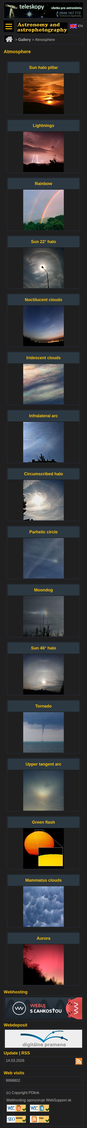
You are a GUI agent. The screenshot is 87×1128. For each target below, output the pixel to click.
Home (9, 37)
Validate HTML (11, 1107)
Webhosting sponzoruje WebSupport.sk (38, 1100)
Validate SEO (16, 1116)
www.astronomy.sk (32, 24)
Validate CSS (39, 1105)
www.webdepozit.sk (21, 1032)
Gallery (24, 40)
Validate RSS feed (39, 1118)
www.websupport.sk (21, 999)
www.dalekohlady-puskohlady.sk (30, 4)
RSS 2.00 (76, 1062)
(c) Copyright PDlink (22, 1093)
